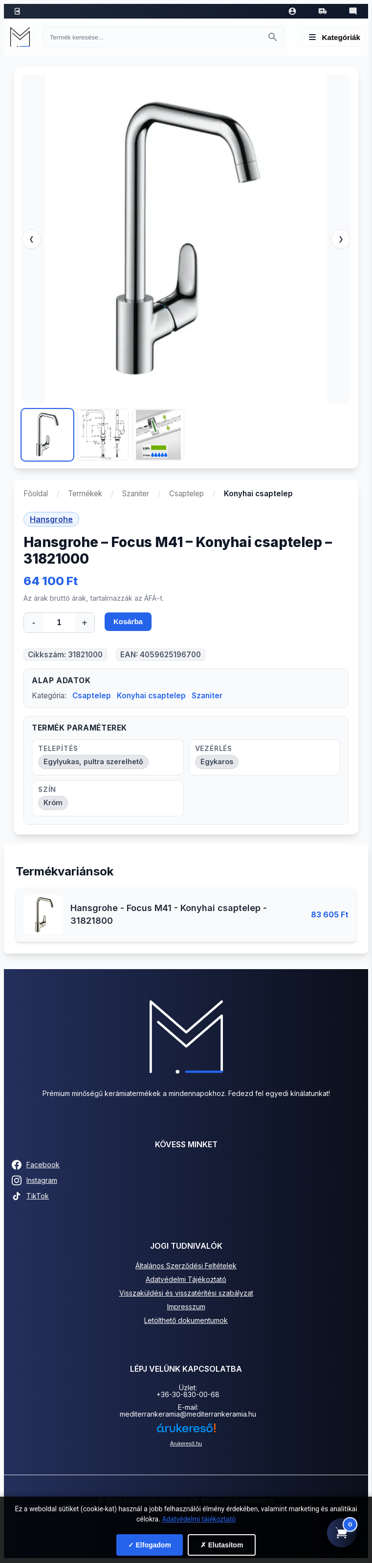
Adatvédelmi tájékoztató (199, 1519)
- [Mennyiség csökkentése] (33, 623)
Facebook (36, 1166)
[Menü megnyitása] (334, 37)
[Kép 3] (158, 435)
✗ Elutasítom (221, 1545)
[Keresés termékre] (155, 37)
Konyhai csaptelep (151, 696)
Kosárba (129, 623)
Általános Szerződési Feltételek (186, 1266)
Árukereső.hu (186, 1444)
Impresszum (186, 1307)
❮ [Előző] (31, 239)
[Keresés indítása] (273, 37)
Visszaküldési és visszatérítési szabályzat (186, 1294)
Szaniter (135, 493)
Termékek (85, 493)
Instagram (34, 1181)
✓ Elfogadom (149, 1545)
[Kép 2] (103, 435)
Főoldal (35, 493)
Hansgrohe (51, 519)
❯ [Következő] (341, 239)
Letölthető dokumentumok (186, 1321)
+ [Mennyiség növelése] (84, 623)
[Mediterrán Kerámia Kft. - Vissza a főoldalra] (22, 37)
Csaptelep (186, 493)
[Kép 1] (47, 435)
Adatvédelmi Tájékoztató (186, 1280)
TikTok (30, 1197)
